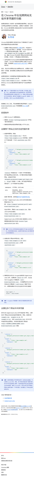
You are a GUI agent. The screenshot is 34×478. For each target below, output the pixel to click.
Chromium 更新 (5, 467)
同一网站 (19, 48)
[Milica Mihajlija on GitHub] (11, 37)
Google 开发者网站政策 (12, 409)
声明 (29, 380)
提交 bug (3, 458)
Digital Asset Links (9, 401)
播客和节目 (4, 474)
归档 (2, 472)
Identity (10, 7)
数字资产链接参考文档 (23, 197)
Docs (3, 7)
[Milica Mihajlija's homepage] (13, 37)
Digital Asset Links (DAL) (21, 63)
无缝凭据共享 (8, 398)
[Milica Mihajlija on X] (9, 37)
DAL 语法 (25, 106)
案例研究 (3, 470)
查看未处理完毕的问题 (6, 460)
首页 (2, 11)
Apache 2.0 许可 (19, 408)
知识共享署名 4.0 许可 (26, 406)
